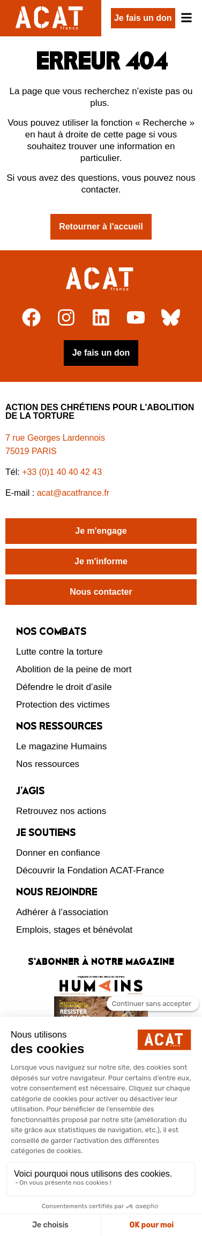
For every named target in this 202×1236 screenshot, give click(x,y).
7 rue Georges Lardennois (55, 437)
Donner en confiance (58, 853)
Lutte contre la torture (59, 652)
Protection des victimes (63, 705)
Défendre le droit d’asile (64, 687)
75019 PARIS (31, 451)
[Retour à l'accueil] (101, 279)
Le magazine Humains (61, 746)
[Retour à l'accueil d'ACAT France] (50, 18)
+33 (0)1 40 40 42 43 (62, 472)
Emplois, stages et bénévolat (74, 930)
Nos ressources (47, 764)
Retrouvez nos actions (61, 811)
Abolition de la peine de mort (73, 669)
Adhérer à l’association (62, 912)
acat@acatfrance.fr (74, 492)
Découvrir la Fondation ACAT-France (90, 870)
